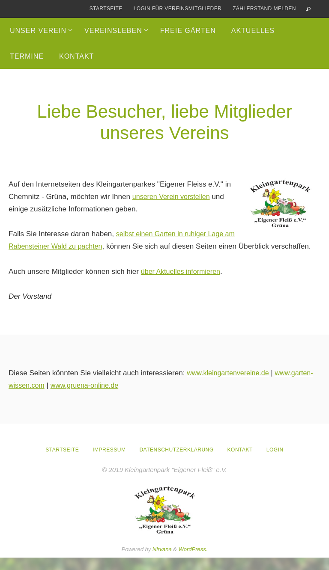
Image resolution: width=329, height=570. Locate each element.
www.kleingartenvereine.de (230, 385)
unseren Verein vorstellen (173, 197)
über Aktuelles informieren (183, 284)
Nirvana (162, 561)
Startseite (106, 9)
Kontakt (240, 462)
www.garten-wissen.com (48, 398)
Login (275, 462)
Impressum (109, 462)
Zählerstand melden (264, 9)
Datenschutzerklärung (176, 462)
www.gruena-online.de (129, 398)
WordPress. (193, 561)
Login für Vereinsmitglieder (178, 9)
